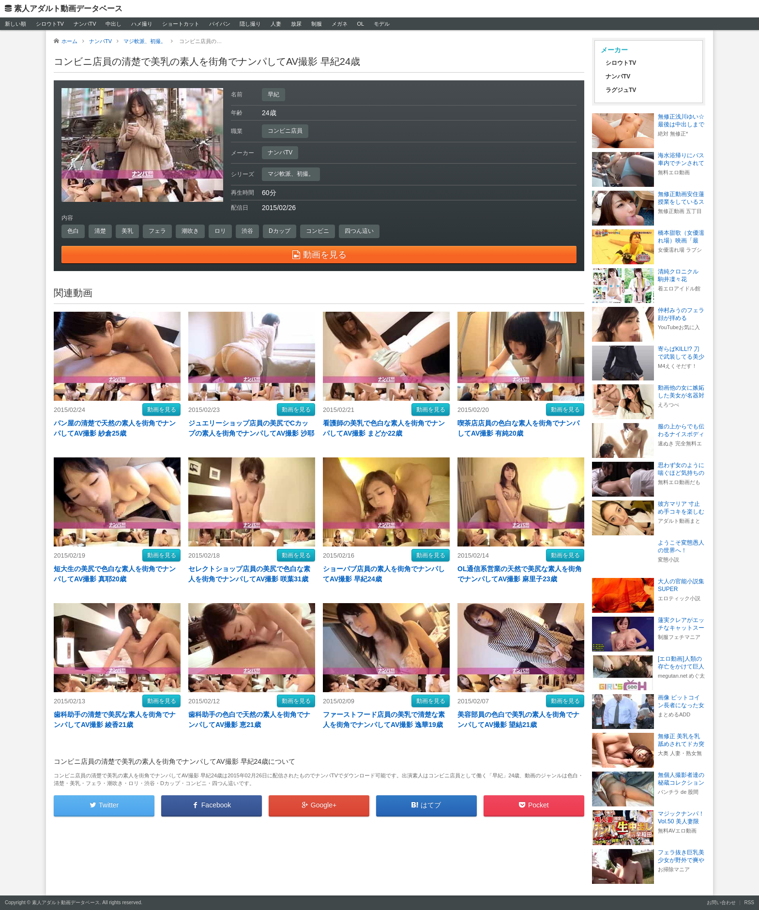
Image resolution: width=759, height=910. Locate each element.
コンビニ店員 (285, 130)
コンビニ (317, 231)
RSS (749, 902)
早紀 (273, 94)
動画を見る (161, 409)
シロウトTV (50, 24)
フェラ (157, 231)
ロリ (220, 231)
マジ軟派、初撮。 (291, 173)
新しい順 (15, 24)
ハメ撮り (141, 24)
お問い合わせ (721, 902)
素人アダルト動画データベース (68, 8)
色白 (73, 231)
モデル (382, 24)
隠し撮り (250, 24)
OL (360, 24)
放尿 (296, 24)
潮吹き (190, 231)
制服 (316, 24)
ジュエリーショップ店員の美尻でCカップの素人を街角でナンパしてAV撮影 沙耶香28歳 (251, 433)
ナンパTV (85, 24)
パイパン (219, 24)
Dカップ (279, 231)
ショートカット (180, 24)
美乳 (127, 231)
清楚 (100, 231)
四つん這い (359, 231)
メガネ (340, 24)
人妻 (276, 24)
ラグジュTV (621, 90)
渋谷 (247, 231)
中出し (113, 24)
